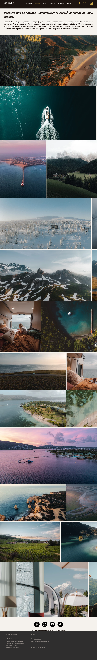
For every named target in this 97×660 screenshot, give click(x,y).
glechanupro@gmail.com (42, 641)
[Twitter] (60, 624)
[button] (91, 3)
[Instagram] (44, 624)
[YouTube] (52, 624)
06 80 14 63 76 (37, 639)
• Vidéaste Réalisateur (12, 639)
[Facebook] (37, 624)
